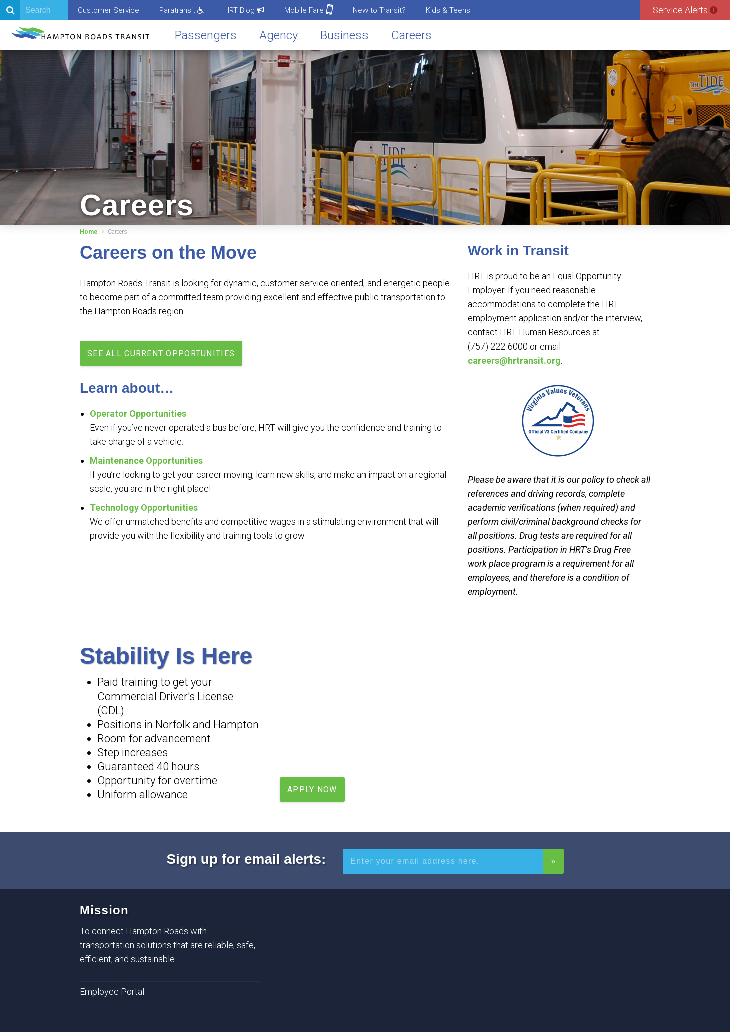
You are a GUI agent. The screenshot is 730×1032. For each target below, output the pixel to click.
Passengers (206, 35)
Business (344, 35)
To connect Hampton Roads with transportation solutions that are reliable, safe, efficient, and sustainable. (167, 945)
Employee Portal (112, 991)
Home (89, 231)
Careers (411, 35)
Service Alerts (685, 10)
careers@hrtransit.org (514, 360)
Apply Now (312, 789)
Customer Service (108, 10)
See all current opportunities (161, 353)
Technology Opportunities (144, 507)
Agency (278, 35)
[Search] (34, 10)
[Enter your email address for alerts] (443, 861)
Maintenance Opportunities (146, 460)
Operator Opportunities (138, 413)
